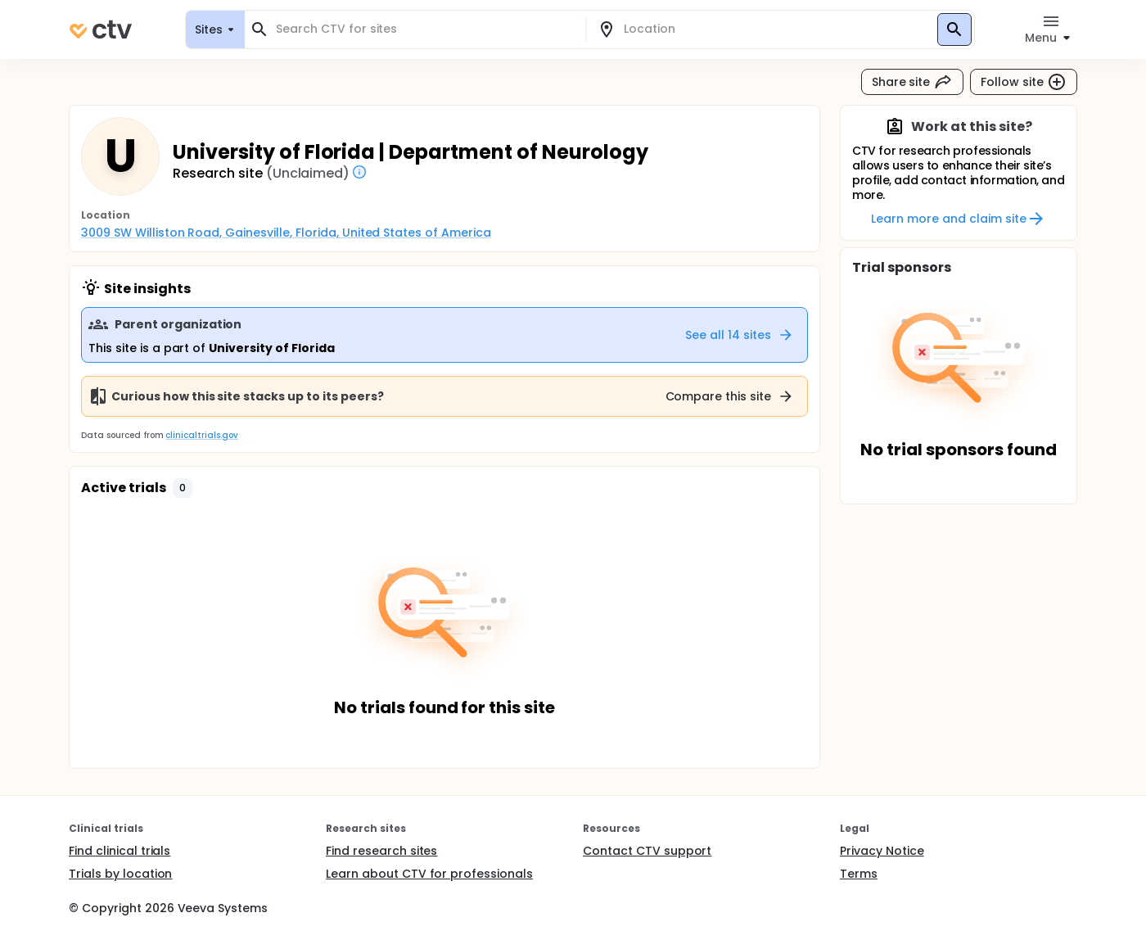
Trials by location (120, 873)
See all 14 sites (739, 335)
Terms (859, 873)
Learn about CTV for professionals (429, 873)
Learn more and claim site (958, 218)
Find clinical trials (119, 850)
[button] (182, 488)
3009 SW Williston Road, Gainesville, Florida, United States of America (286, 232)
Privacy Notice (882, 850)
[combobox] (425, 29)
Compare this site (730, 396)
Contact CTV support (647, 850)
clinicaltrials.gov (201, 435)
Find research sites (381, 850)
